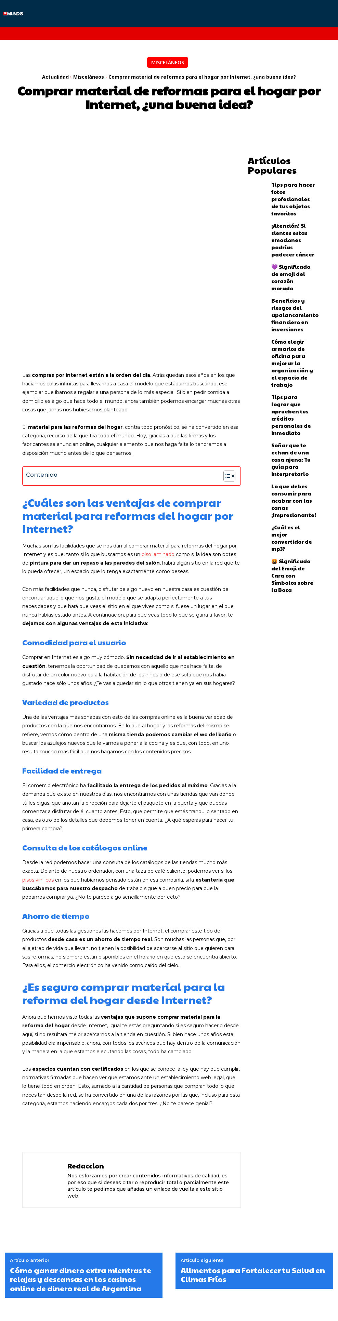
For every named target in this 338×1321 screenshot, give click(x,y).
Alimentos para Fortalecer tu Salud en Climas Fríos (253, 1179)
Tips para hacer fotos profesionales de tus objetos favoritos (292, 188)
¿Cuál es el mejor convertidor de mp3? (291, 425)
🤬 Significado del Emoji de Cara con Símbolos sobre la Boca (289, 454)
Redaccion (85, 1070)
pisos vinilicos (38, 784)
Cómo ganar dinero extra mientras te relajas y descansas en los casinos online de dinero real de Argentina (80, 1183)
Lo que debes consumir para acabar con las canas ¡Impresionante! (293, 395)
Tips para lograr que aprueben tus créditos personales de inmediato (292, 336)
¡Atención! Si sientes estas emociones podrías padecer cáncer (290, 217)
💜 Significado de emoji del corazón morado (288, 247)
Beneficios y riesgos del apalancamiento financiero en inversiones (291, 276)
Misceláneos (167, 62)
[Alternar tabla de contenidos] (226, 380)
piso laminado (158, 459)
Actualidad (55, 77)
